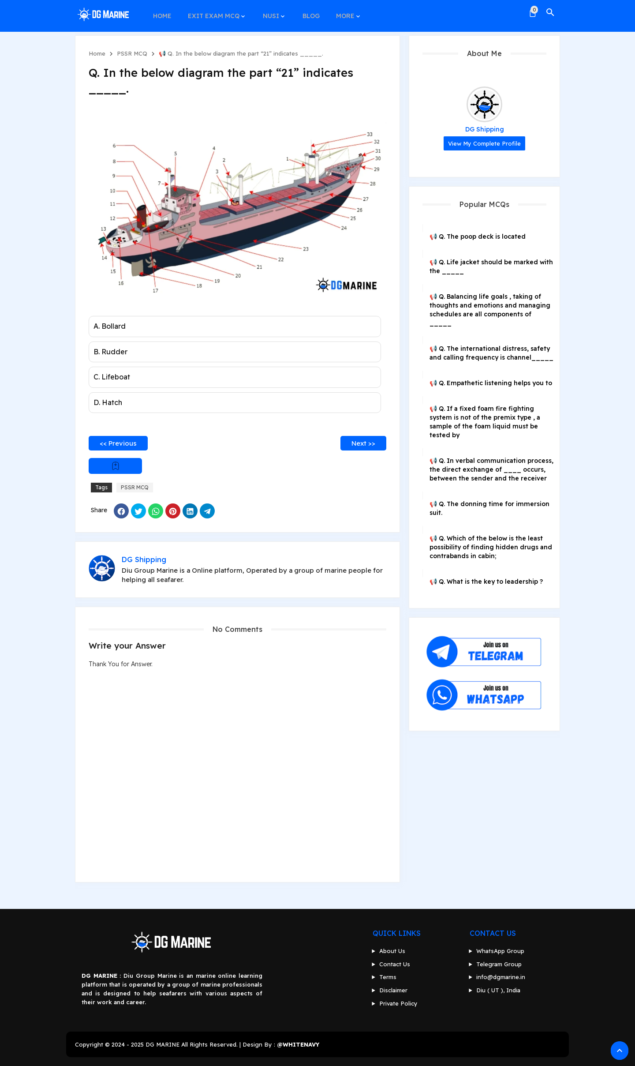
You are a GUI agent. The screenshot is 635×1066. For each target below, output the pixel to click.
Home (97, 53)
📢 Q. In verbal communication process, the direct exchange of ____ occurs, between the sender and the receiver (491, 469)
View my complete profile (484, 143)
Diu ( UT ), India (498, 990)
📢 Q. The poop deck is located (478, 236)
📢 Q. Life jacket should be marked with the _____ (491, 266)
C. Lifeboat (111, 376)
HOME (161, 12)
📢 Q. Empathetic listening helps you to (491, 383)
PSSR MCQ (132, 53)
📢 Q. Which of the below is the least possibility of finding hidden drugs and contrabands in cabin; (491, 547)
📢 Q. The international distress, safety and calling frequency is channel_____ (491, 353)
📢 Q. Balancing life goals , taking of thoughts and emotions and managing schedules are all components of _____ (490, 310)
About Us (392, 950)
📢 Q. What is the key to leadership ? (486, 582)
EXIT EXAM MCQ (211, 12)
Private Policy (398, 1003)
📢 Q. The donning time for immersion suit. (489, 508)
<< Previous (118, 443)
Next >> (363, 443)
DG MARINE (162, 1044)
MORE (339, 12)
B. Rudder (110, 351)
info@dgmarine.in (500, 976)
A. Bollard (109, 326)
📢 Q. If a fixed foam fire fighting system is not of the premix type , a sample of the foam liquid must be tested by (485, 422)
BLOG (306, 12)
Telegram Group (499, 964)
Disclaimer (393, 990)
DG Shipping (484, 129)
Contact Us (394, 964)
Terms (387, 976)
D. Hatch (107, 402)
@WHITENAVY (298, 1044)
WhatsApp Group (500, 950)
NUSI (267, 12)
